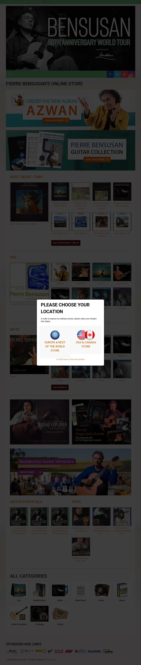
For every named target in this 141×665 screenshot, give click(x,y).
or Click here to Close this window (70, 359)
